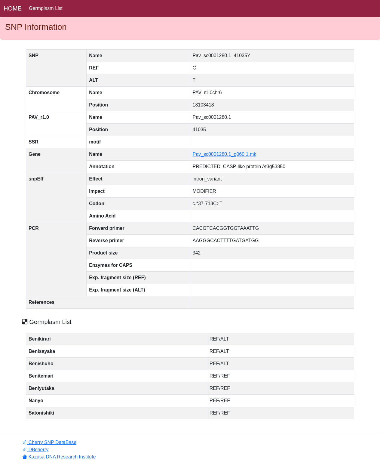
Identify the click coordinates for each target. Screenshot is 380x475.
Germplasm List (46, 8)
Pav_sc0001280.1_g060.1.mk (224, 154)
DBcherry (35, 449)
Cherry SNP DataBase (49, 442)
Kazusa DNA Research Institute (59, 456)
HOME (13, 8)
